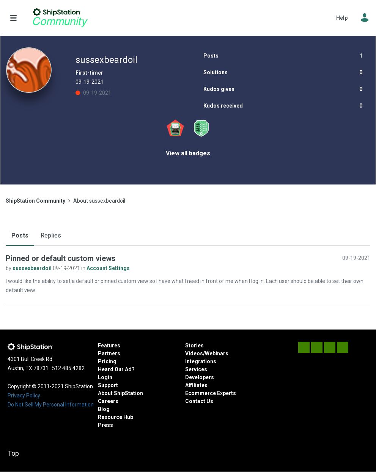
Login (105, 377)
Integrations (200, 361)
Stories (194, 345)
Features (109, 345)
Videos (194, 353)
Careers (108, 401)
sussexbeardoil (33, 268)
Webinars (216, 353)
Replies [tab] (51, 235)
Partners (109, 353)
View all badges (188, 153)
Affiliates (196, 385)
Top (13, 453)
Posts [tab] (19, 235)
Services (196, 369)
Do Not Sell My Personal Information (51, 405)
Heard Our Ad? (116, 369)
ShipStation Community (60, 17)
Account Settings (108, 268)
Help (342, 18)
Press (105, 425)
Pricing (107, 361)
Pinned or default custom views (61, 258)
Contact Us (199, 401)
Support (108, 385)
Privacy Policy (24, 395)
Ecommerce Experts (210, 393)
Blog (104, 409)
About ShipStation (120, 393)
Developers (199, 377)
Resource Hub (115, 417)
